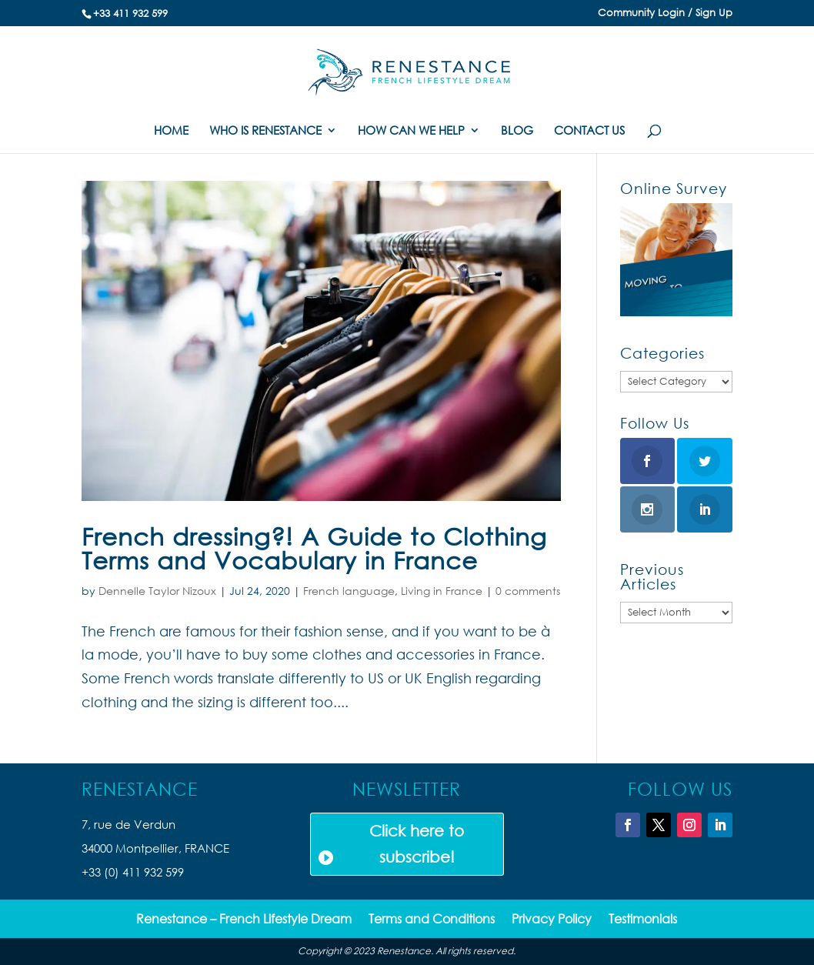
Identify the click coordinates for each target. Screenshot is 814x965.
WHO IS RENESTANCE (265, 131)
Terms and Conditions (432, 920)
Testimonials (643, 920)
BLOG (517, 131)
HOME (171, 131)
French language (349, 590)
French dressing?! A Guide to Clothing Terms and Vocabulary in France (314, 548)
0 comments (527, 590)
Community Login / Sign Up (665, 13)
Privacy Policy (552, 920)
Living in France (441, 590)
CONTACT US (589, 131)
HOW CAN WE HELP (411, 131)
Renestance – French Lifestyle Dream (244, 920)
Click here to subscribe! (416, 844)
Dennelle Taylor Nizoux (157, 590)
